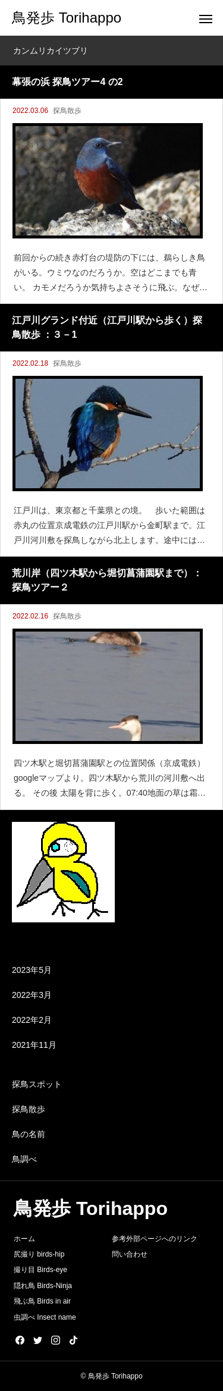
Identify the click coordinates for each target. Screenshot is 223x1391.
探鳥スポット (37, 1084)
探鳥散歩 (67, 110)
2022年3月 (32, 995)
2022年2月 (32, 1020)
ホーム (24, 1239)
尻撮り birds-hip (39, 1254)
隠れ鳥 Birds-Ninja (43, 1286)
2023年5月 (32, 970)
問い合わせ (129, 1254)
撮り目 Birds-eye (40, 1270)
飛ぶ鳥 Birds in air (42, 1301)
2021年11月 (34, 1045)
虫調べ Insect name (45, 1317)
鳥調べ (24, 1159)
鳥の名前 (28, 1134)
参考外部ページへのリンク (154, 1239)
